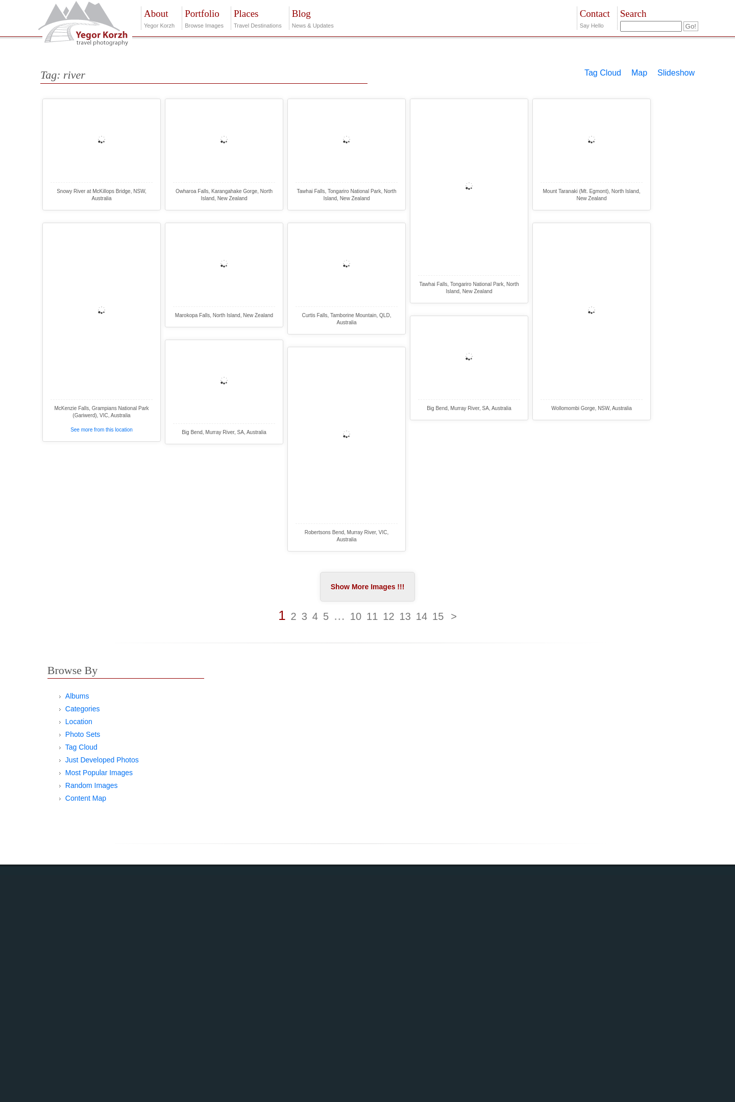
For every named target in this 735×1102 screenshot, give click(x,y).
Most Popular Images (99, 773)
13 (405, 616)
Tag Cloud (602, 72)
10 (355, 616)
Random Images (91, 785)
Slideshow (676, 72)
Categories (82, 709)
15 (438, 616)
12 (388, 616)
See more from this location (101, 430)
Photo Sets (83, 734)
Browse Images (204, 18)
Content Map (85, 798)
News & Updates (313, 18)
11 (372, 616)
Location (78, 721)
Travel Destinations (258, 18)
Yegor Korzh (159, 18)
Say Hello (595, 18)
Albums (77, 696)
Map (639, 72)
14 (421, 616)
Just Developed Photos (102, 760)
